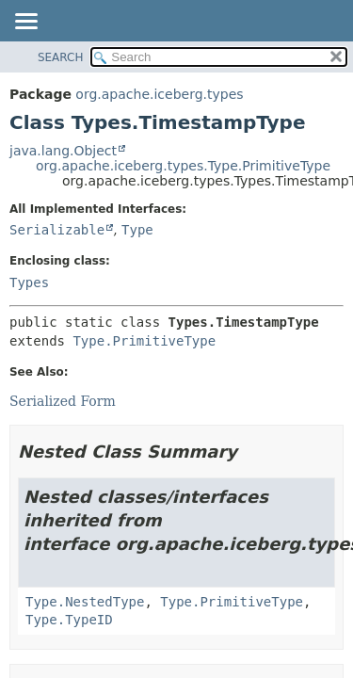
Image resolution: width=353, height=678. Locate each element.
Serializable (56, 229)
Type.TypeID (69, 619)
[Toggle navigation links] (25, 22)
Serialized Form (62, 401)
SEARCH (61, 57)
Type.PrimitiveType (144, 340)
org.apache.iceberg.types (159, 94)
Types (29, 282)
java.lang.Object (63, 150)
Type (137, 229)
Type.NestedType (84, 601)
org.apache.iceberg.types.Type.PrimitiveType (183, 165)
